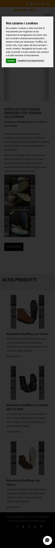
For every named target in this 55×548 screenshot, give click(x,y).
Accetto (11, 61)
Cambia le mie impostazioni (31, 61)
